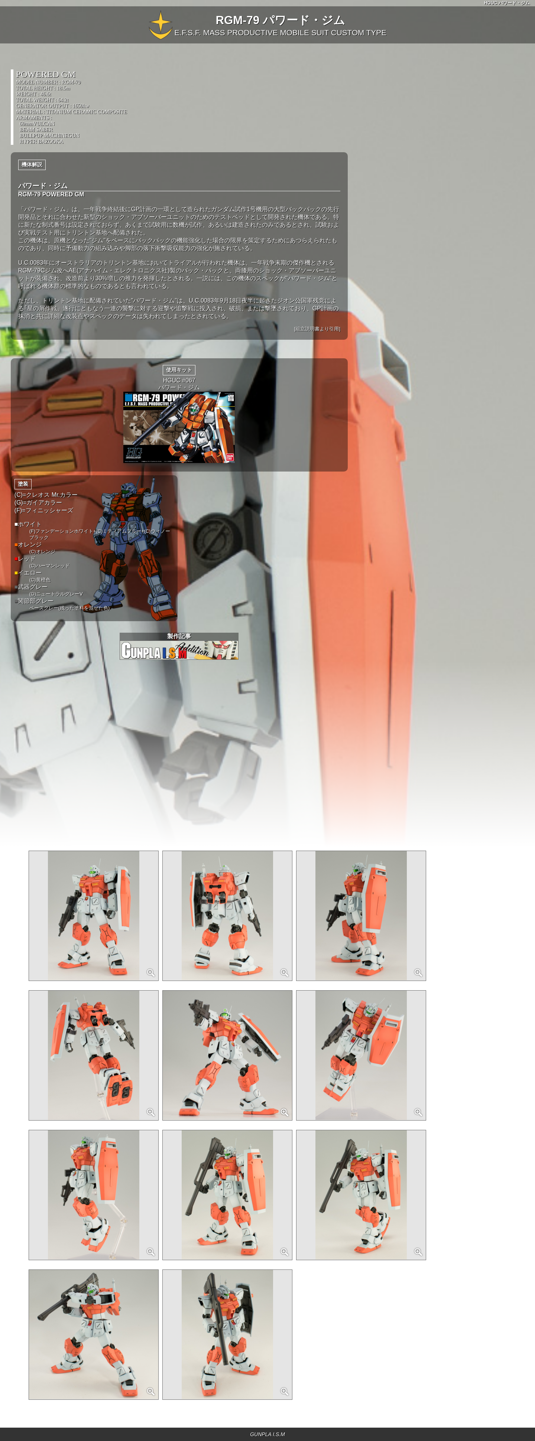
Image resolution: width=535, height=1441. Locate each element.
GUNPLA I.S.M (267, 1434)
